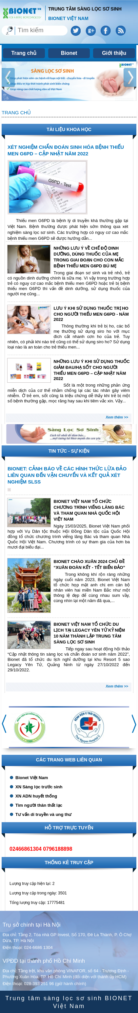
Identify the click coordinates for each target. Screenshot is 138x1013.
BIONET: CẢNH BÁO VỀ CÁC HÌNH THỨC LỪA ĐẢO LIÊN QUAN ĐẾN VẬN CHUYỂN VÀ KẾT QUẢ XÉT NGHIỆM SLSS (67, 475)
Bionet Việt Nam (31, 777)
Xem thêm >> (117, 417)
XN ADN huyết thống (36, 796)
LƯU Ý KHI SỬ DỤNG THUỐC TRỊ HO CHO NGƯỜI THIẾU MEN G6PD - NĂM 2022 (91, 314)
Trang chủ (24, 53)
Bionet (69, 53)
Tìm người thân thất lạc (38, 805)
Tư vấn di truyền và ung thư (43, 814)
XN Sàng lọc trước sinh (38, 786)
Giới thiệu (114, 53)
